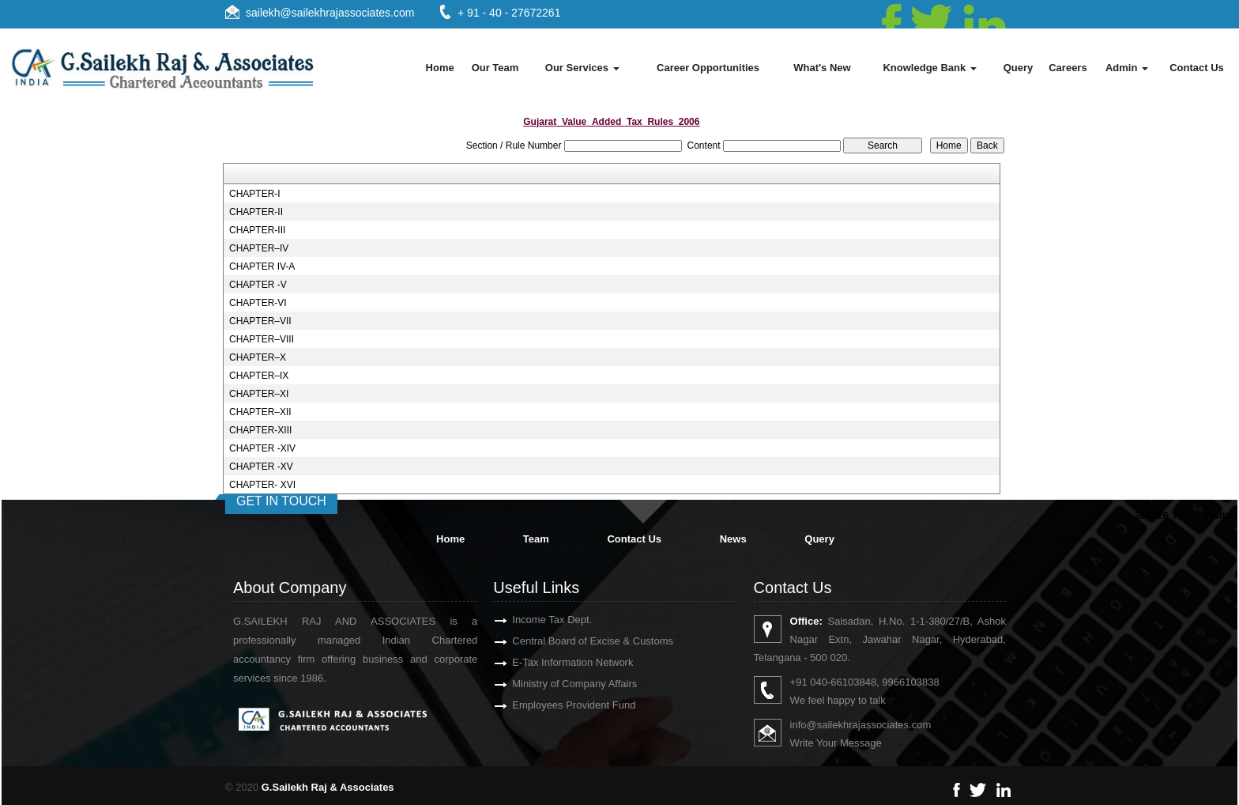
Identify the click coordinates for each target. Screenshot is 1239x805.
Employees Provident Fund (550, 705)
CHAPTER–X (257, 357)
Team (536, 539)
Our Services (582, 68)
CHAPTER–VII (260, 321)
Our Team (495, 68)
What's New (821, 68)
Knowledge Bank (929, 68)
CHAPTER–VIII (261, 339)
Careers (1067, 68)
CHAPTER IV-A (262, 266)
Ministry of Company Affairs (551, 684)
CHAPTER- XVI (262, 484)
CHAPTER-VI (258, 302)
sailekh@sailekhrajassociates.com (330, 12)
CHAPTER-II (256, 211)
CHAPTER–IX (258, 375)
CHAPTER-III (257, 230)
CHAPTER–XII (260, 412)
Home (440, 68)
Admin (1126, 68)
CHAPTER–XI (258, 393)
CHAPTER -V (258, 284)
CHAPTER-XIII (260, 430)
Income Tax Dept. (529, 619)
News (733, 539)
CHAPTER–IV (258, 248)
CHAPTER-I (255, 193)
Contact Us (1196, 68)
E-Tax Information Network (549, 662)
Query (1019, 68)
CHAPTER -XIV (262, 448)
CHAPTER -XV (261, 466)
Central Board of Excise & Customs (569, 641)
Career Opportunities (708, 68)
